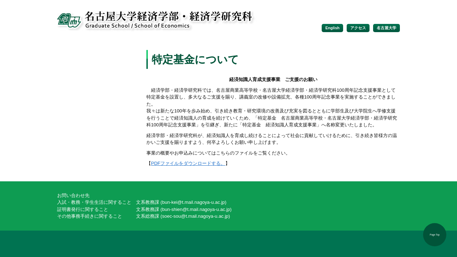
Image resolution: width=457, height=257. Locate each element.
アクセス (358, 28)
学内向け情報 (96, 95)
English (332, 28)
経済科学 (96, 107)
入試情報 (96, 82)
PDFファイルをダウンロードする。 (188, 163)
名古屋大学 (386, 28)
